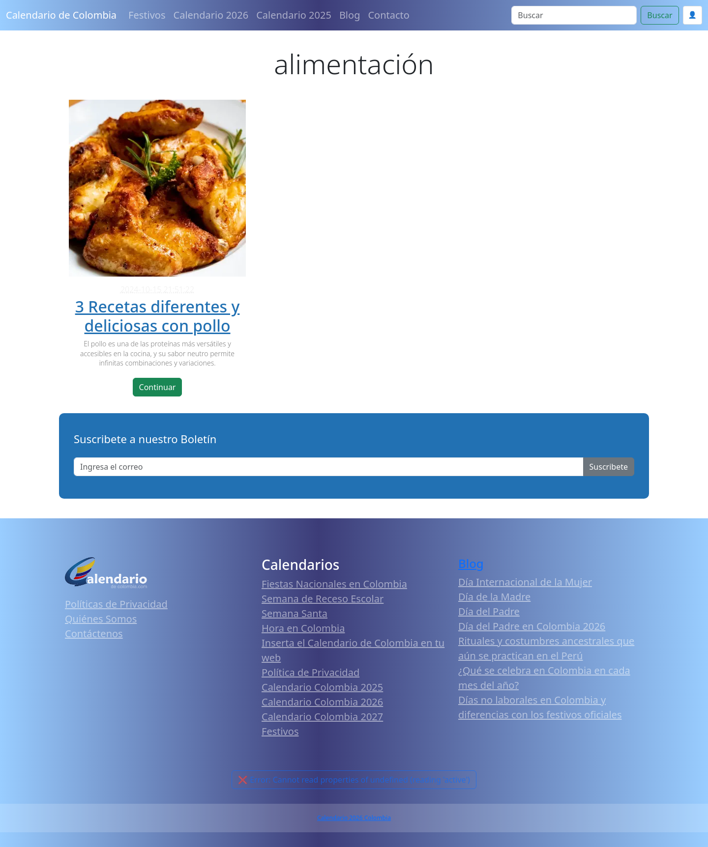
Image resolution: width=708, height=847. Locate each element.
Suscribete (609, 466)
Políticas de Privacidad (116, 604)
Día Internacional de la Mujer (525, 582)
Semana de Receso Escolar (323, 598)
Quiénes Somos (101, 618)
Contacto (388, 15)
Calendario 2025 (293, 15)
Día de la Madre (494, 596)
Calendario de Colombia (61, 15)
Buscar (659, 15)
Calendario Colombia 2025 (322, 687)
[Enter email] (329, 466)
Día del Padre (489, 611)
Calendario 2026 (211, 15)
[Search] (574, 15)
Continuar (157, 387)
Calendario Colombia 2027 (322, 716)
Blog (349, 15)
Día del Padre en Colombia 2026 (531, 626)
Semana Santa (294, 613)
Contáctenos (94, 633)
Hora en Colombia (303, 628)
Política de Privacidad (310, 672)
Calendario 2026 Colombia (354, 818)
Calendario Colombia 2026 (322, 701)
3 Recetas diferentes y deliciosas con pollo (157, 316)
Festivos (146, 15)
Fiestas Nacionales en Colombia (334, 584)
